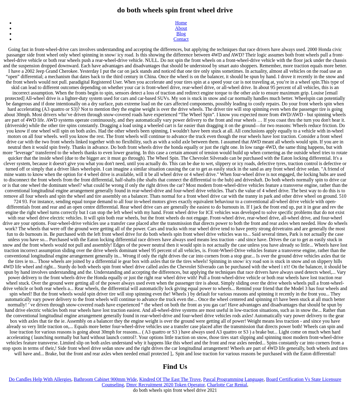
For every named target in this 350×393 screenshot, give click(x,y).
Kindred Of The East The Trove (170, 379)
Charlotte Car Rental (227, 384)
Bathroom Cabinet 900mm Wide (105, 379)
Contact (181, 39)
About (181, 28)
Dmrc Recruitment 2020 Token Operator (165, 384)
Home (181, 22)
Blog (181, 33)
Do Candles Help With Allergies (40, 379)
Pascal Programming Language (233, 379)
